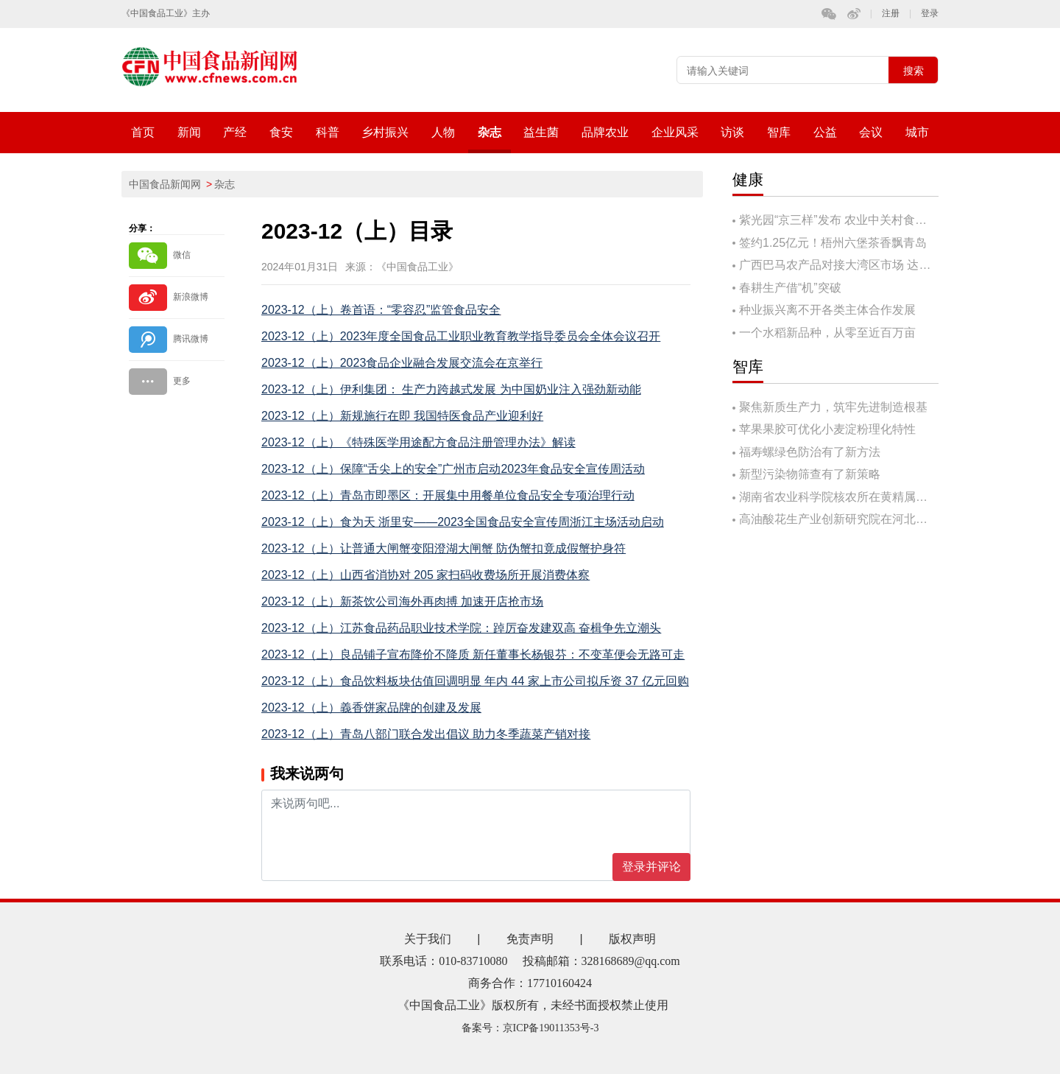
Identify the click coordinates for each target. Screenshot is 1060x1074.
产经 (235, 132)
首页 (143, 132)
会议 (871, 132)
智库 (779, 132)
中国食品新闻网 (165, 184)
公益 (825, 132)
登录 (930, 13)
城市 (917, 132)
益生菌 (541, 132)
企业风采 (675, 132)
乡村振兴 (385, 132)
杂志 (489, 132)
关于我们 (427, 939)
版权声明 (632, 939)
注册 (891, 13)
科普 (327, 132)
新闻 (189, 132)
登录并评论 (651, 866)
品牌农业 (605, 132)
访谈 (732, 132)
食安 (281, 132)
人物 (443, 132)
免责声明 (530, 939)
